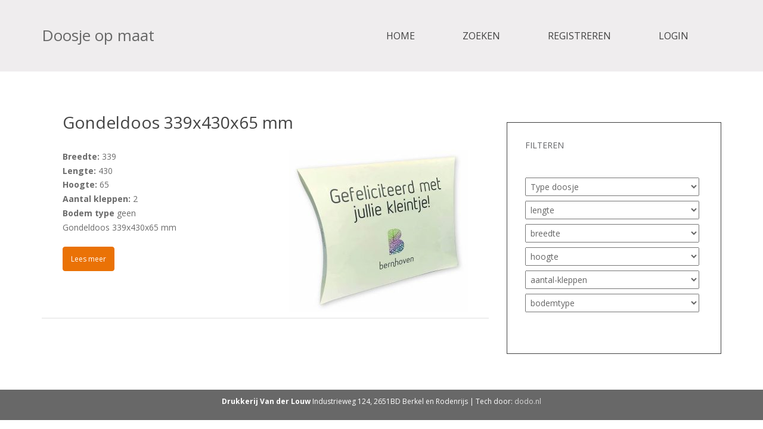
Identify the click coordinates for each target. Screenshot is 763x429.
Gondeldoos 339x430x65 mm (178, 122)
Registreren (579, 35)
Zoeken (481, 35)
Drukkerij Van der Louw (266, 401)
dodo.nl (527, 401)
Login (673, 35)
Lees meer (88, 259)
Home (400, 35)
